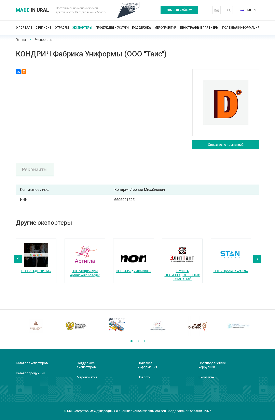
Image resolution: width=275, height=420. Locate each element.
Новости (144, 377)
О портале (24, 27)
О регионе (43, 27)
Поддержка (141, 27)
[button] (131, 341)
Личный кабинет (179, 10)
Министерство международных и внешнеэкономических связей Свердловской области (135, 411)
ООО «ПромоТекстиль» (231, 271)
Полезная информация (240, 27)
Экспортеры (82, 27)
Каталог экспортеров (32, 363)
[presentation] (18, 259)
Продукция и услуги (112, 27)
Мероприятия (165, 27)
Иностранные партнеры (199, 27)
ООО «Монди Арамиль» (133, 271)
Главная (21, 40)
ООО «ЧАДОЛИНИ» (36, 271)
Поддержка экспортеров (86, 365)
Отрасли (62, 27)
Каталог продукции (30, 373)
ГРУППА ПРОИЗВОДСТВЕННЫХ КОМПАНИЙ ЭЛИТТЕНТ (182, 277)
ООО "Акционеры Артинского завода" (85, 273)
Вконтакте (206, 377)
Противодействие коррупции (212, 365)
